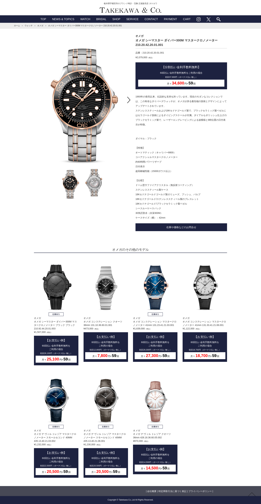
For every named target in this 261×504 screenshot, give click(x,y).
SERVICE (132, 19)
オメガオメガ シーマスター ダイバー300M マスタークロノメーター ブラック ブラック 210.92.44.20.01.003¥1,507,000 (56, 311)
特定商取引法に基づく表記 (172, 491)
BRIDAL (101, 19)
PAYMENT (170, 19)
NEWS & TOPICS (63, 19)
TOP (43, 19)
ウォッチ (29, 25)
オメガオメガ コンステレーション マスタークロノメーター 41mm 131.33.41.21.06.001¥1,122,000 (205, 310)
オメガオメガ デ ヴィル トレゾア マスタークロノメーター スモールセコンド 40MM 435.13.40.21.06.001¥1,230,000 (106, 424)
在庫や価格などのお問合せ (181, 227)
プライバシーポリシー (200, 491)
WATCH (85, 19)
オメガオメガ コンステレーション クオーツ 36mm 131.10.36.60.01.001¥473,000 (106, 310)
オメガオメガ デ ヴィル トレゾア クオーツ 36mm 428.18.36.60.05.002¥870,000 (155, 422)
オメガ (40, 25)
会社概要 (151, 491)
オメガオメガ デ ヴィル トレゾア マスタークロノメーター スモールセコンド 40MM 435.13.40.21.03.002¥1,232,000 (56, 424)
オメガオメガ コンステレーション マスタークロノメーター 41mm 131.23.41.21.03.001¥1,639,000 (155, 310)
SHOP (116, 19)
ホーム (17, 25)
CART (187, 19)
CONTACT (151, 19)
